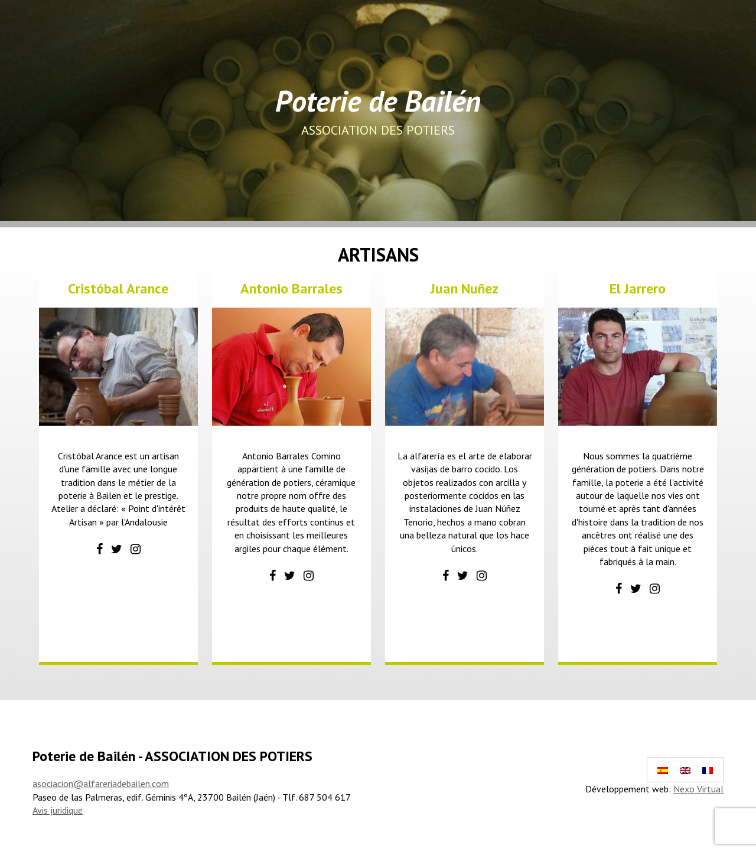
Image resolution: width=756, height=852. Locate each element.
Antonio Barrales (291, 288)
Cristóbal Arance (118, 288)
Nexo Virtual (698, 789)
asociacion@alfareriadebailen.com (100, 783)
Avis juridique (57, 810)
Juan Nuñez (464, 288)
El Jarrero (638, 288)
